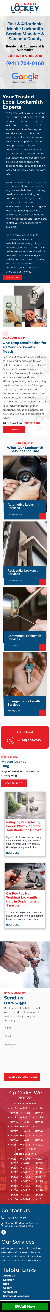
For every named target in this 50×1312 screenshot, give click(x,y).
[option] (25, 186)
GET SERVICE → (15, 514)
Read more (12, 852)
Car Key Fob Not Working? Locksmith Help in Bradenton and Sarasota (22, 899)
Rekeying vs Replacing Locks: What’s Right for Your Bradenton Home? (23, 826)
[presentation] (24, 1063)
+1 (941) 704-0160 (29, 740)
